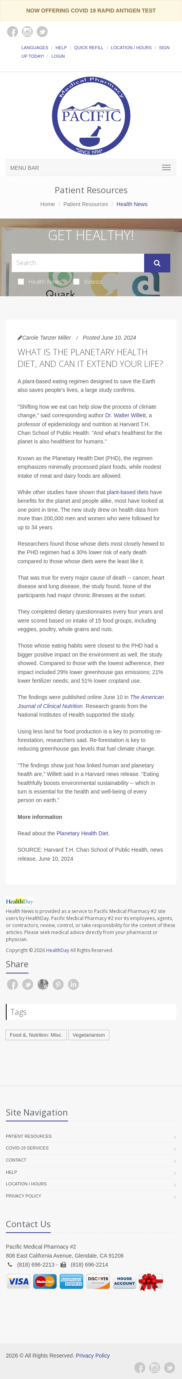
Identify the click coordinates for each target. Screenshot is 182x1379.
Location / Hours (131, 47)
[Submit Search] (157, 263)
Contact (16, 1160)
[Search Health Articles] (78, 263)
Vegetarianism (89, 1035)
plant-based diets (128, 492)
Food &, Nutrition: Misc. (36, 1035)
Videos (87, 281)
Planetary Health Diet (82, 833)
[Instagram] (154, 1367)
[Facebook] (139, 1367)
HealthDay (57, 950)
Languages (34, 47)
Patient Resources (85, 204)
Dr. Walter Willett (125, 415)
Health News (40, 281)
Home (47, 204)
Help (61, 47)
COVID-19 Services (27, 1148)
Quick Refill (88, 47)
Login (58, 56)
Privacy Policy (23, 1196)
